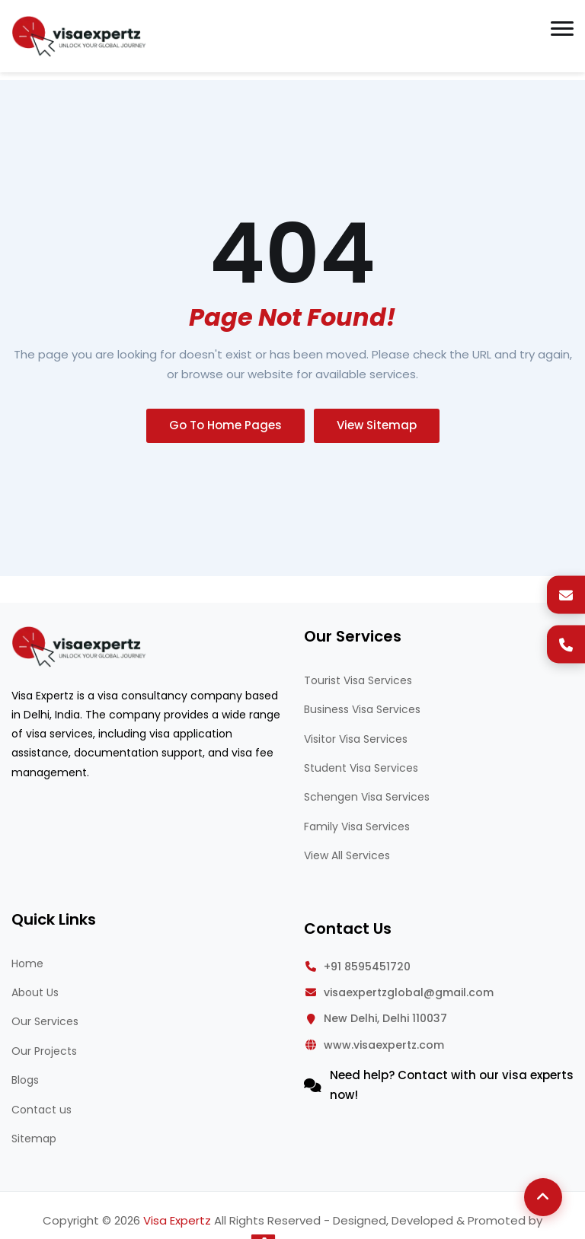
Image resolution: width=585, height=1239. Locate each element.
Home (27, 963)
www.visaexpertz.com (384, 1045)
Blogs (25, 1080)
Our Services (44, 1021)
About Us (35, 992)
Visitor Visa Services (356, 739)
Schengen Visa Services (367, 796)
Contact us (41, 1109)
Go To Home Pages (225, 425)
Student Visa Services (361, 768)
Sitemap (33, 1138)
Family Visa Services (357, 826)
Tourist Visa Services (358, 680)
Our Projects (44, 1051)
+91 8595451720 (367, 966)
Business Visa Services (362, 709)
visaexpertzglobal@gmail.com (409, 992)
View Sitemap (377, 425)
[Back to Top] (543, 1197)
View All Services (347, 855)
